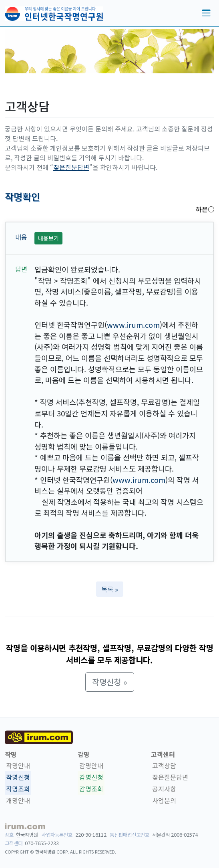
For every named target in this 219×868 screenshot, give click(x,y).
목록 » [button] (109, 589)
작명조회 (18, 788)
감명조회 (91, 788)
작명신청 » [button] (109, 682)
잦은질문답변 (71, 167)
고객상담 (164, 766)
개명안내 (18, 800)
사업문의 (164, 800)
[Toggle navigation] (206, 13)
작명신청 (18, 777)
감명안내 (91, 766)
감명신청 (91, 777)
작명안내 (18, 766)
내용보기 (48, 238)
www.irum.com (133, 324)
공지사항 (164, 788)
